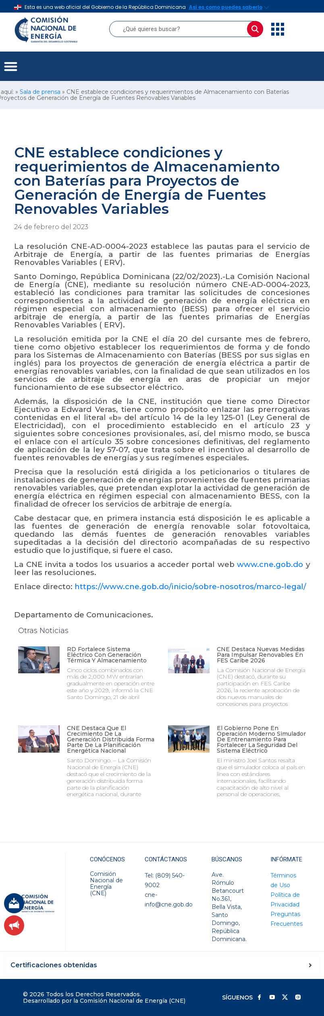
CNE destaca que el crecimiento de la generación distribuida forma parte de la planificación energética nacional (110, 739)
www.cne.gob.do (270, 564)
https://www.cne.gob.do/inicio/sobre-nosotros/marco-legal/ (190, 586)
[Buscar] (255, 29)
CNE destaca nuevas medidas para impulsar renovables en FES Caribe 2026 (261, 655)
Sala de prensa (40, 91)
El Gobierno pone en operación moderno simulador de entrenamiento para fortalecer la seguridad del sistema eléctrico (261, 739)
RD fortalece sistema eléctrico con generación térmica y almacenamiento (107, 655)
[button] (10, 66)
